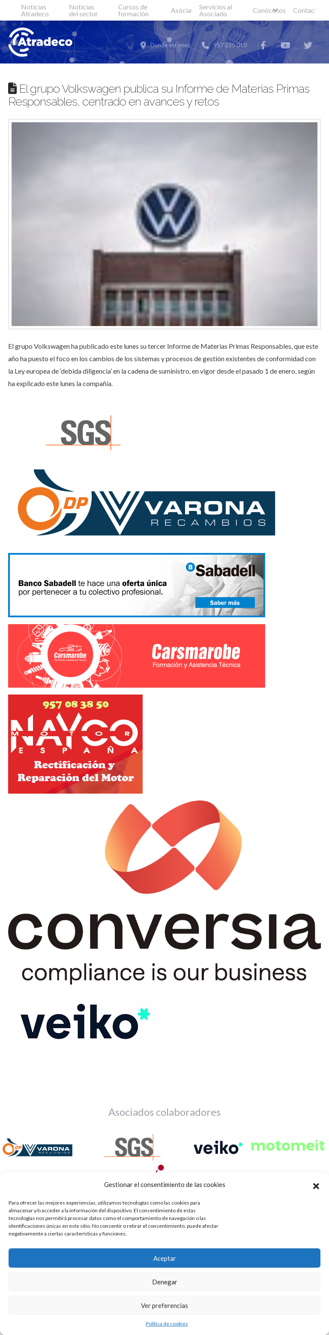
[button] (316, 1185)
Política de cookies (167, 1323)
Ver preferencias (164, 1305)
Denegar (164, 1282)
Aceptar (164, 1258)
